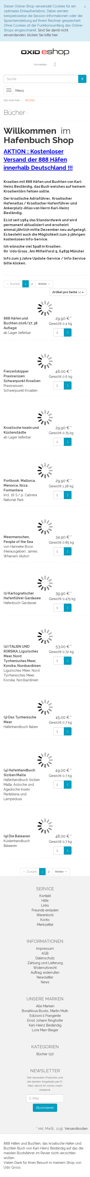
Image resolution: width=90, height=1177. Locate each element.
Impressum (45, 948)
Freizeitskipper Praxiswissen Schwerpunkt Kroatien (22, 376)
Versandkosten (76, 1128)
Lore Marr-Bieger (45, 1030)
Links (45, 905)
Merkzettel (45, 924)
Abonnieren (45, 1108)
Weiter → (44, 284)
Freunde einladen (45, 910)
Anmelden (40, 64)
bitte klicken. (15, 263)
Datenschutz (45, 958)
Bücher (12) (45, 1054)
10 (68, 292)
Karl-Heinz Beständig (45, 1025)
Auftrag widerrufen (45, 972)
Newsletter (45, 977)
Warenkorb (45, 915)
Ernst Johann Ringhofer (45, 1020)
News (45, 982)
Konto (45, 920)
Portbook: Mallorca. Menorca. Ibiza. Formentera (20, 485)
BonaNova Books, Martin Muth (45, 1011)
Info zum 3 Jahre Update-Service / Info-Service (45, 258)
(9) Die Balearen (17, 836)
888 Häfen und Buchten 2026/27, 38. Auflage (21, 323)
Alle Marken (45, 1006)
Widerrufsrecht (45, 968)
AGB (45, 953)
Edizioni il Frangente (45, 1016)
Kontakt (45, 896)
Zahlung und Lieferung (45, 963)
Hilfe (45, 901)
